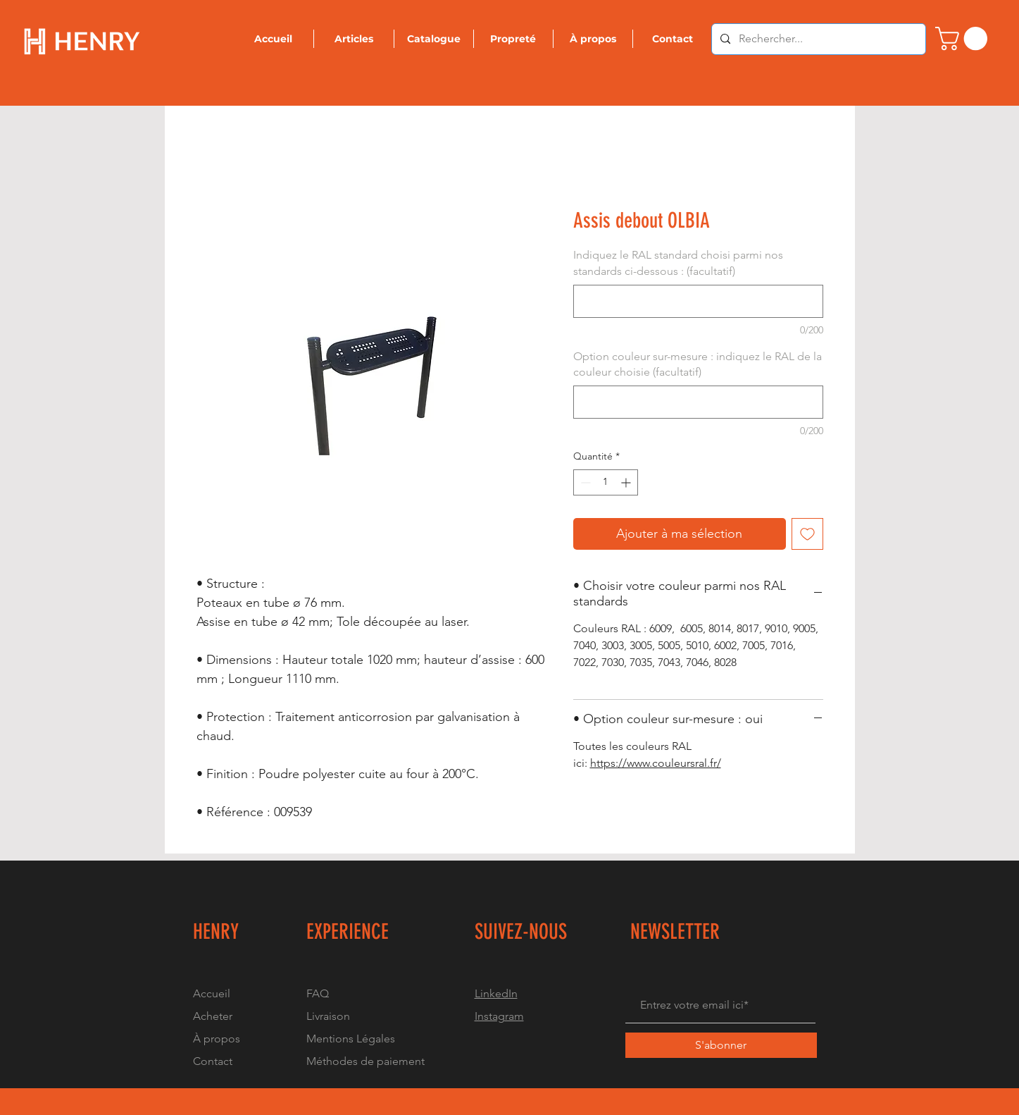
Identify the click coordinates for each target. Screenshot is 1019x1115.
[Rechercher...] (817, 39)
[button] (964, 38)
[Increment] (627, 482)
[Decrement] (584, 482)
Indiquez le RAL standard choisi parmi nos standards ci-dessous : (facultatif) (678, 262)
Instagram (499, 1016)
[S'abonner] (721, 1045)
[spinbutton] (605, 482)
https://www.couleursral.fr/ (655, 763)
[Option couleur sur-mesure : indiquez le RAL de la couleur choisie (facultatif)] (698, 402)
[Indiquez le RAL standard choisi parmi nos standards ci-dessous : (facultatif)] (698, 301)
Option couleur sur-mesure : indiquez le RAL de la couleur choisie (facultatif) (697, 364)
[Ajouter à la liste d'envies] (807, 534)
